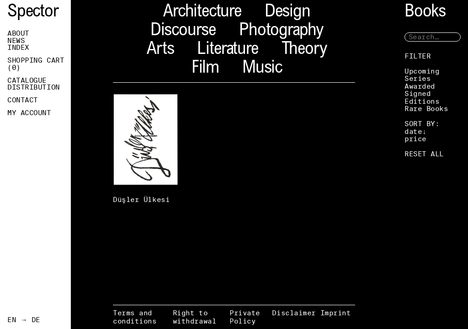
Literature (227, 50)
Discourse (183, 31)
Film (205, 69)
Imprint (335, 313)
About (18, 33)
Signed (417, 93)
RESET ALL (424, 154)
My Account (29, 113)
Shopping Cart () (35, 64)
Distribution (33, 87)
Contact (22, 100)
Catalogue (27, 80)
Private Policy (244, 317)
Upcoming (421, 71)
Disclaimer (294, 313)
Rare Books (426, 108)
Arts (160, 50)
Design (287, 12)
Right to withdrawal (195, 317)
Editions (421, 101)
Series (417, 78)
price (415, 139)
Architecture (202, 12)
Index (18, 47)
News (16, 40)
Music (262, 69)
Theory (304, 50)
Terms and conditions (135, 317)
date (413, 131)
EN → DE (23, 320)
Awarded (419, 86)
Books (425, 12)
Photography (281, 31)
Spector (32, 12)
